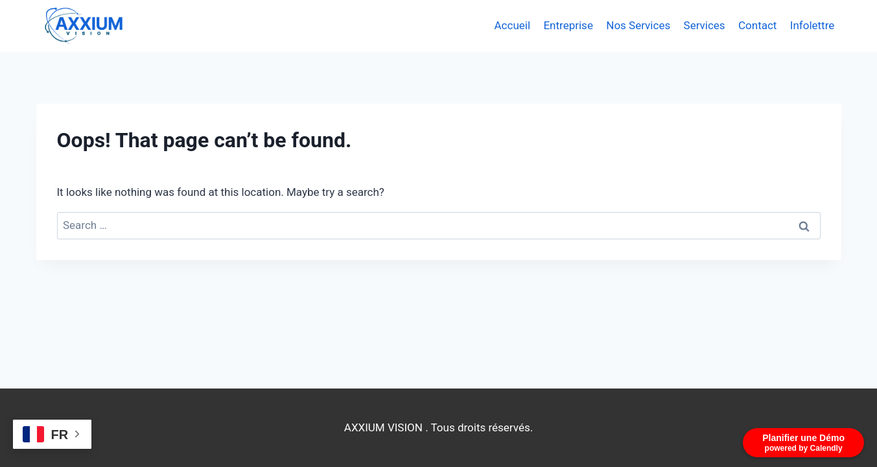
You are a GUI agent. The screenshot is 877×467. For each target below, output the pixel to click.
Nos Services (638, 25)
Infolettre (812, 25)
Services (704, 25)
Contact (757, 25)
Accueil (513, 25)
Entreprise (567, 25)
